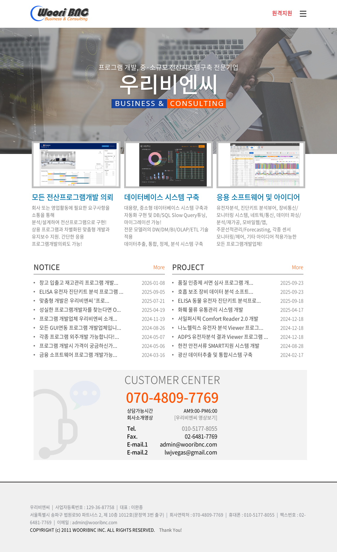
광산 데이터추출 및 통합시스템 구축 (215, 354)
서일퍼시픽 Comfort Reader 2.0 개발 (218, 318)
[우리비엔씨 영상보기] (195, 417)
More (159, 266)
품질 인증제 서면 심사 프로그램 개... (215, 282)
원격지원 (282, 13)
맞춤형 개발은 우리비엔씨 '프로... (74, 300)
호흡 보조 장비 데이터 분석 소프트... (215, 291)
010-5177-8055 (199, 428)
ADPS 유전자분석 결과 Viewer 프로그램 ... (223, 336)
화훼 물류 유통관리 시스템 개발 (210, 309)
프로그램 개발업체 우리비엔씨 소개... (78, 318)
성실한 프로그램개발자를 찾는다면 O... (80, 309)
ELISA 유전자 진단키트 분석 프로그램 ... (81, 291)
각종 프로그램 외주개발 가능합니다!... (79, 336)
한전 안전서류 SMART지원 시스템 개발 (218, 345)
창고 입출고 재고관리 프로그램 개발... (78, 282)
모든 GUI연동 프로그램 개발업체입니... (80, 327)
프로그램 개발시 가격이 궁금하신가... (78, 345)
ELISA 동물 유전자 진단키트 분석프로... (219, 300)
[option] (168, 117)
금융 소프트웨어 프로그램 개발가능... (78, 354)
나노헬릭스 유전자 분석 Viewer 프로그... (220, 327)
